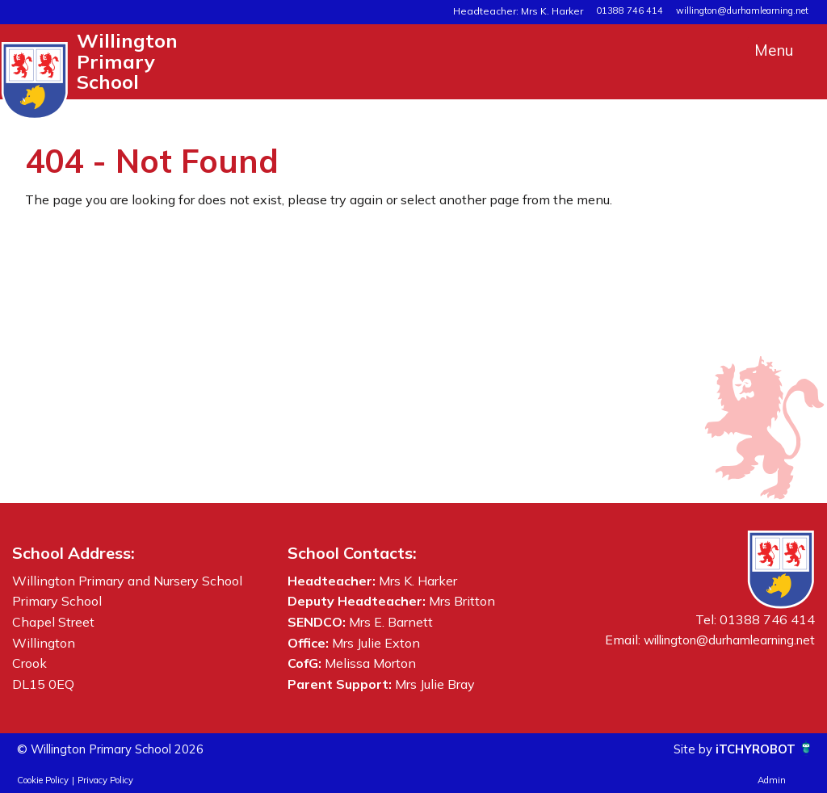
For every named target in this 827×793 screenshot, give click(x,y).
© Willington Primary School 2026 (120, 749)
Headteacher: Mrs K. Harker (527, 10)
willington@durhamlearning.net (742, 10)
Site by (686, 749)
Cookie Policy (43, 780)
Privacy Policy (105, 780)
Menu (774, 50)
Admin (772, 780)
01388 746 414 (629, 10)
